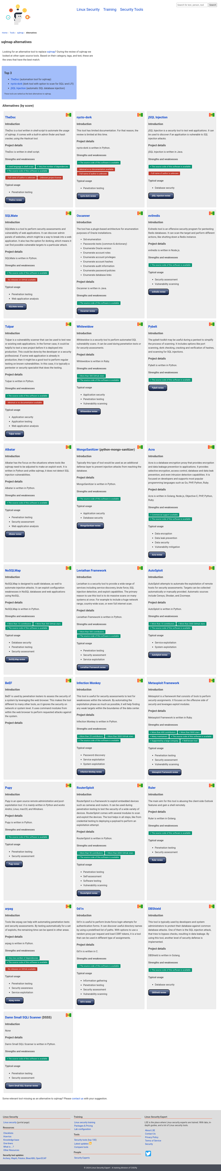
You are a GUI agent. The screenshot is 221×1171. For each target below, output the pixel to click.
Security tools (80, 1140)
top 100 (92, 1140)
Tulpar (9, 326)
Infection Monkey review (91, 772)
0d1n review (85, 1002)
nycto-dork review (88, 196)
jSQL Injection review (161, 196)
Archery (6, 1158)
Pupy (8, 788)
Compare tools (81, 1147)
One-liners (8, 1143)
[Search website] (192, 5)
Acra (151, 449)
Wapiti (14, 1158)
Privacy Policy (151, 1137)
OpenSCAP (41, 1158)
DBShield (154, 909)
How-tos (7, 1136)
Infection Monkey (89, 683)
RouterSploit (85, 788)
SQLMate (11, 216)
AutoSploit (155, 570)
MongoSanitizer (88, 449)
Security (149, 1144)
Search (212, 5)
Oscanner (83, 216)
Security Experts (82, 1158)
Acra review (157, 555)
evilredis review (158, 292)
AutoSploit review (159, 655)
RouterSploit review (89, 893)
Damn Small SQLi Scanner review (23, 1086)
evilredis (154, 216)
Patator (21, 1158)
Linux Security (88, 9)
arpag (9, 909)
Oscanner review (87, 311)
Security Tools (131, 9)
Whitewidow (85, 326)
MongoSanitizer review (90, 525)
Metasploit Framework (163, 683)
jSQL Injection (18, 88)
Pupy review (14, 864)
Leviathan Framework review (93, 667)
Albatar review (15, 534)
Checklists (8, 1133)
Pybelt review (158, 388)
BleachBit (30, 1158)
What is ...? (8, 1147)
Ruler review (157, 860)
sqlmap (20, 33)
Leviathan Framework (91, 570)
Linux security (10, 1122)
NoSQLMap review (17, 659)
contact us (77, 1098)
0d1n (80, 909)
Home (4, 33)
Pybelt (152, 326)
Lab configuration (82, 1129)
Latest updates (81, 1143)
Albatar (10, 449)
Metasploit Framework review (165, 772)
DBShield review (159, 992)
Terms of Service (153, 1140)
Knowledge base (11, 1140)
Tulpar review (15, 434)
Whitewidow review (88, 411)
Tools (12, 33)
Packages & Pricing (83, 1126)
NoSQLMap (13, 570)
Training (109, 9)
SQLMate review (16, 306)
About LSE (150, 1130)
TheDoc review (15, 200)
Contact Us (150, 1134)
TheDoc (15, 79)
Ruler (151, 788)
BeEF (8, 683)
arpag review (14, 1000)
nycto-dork (16, 83)
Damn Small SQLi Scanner (23, 1017)
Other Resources (11, 1150)
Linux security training (84, 1122)
